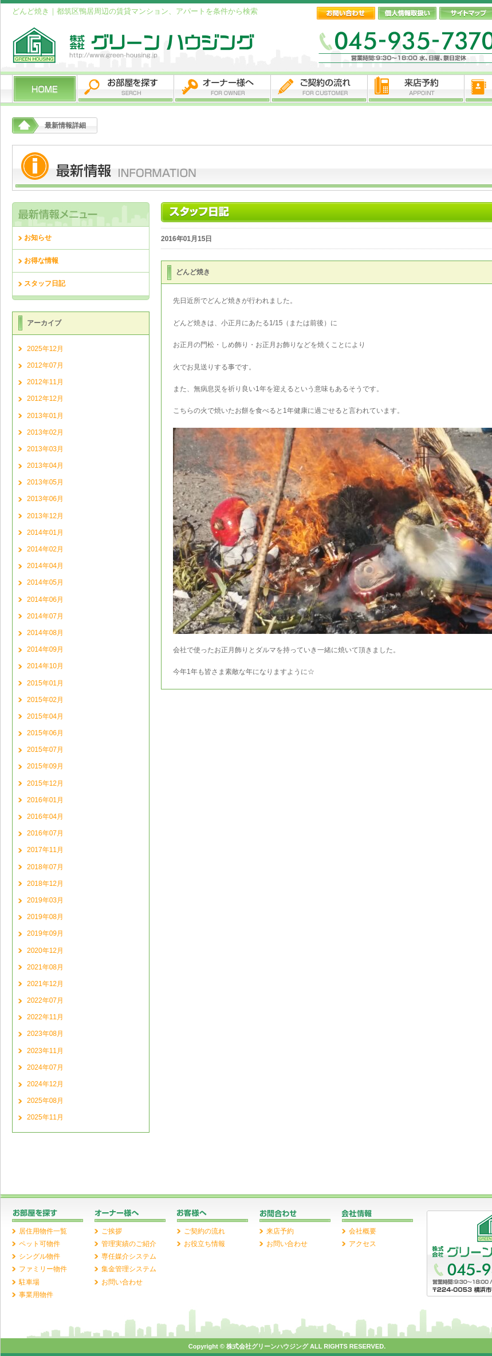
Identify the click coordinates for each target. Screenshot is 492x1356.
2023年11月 (45, 1051)
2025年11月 (45, 1117)
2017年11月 (45, 850)
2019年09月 (45, 933)
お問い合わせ (122, 1282)
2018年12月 (45, 884)
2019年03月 (45, 900)
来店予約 (280, 1231)
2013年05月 (45, 482)
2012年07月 (45, 365)
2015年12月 (45, 783)
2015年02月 (45, 700)
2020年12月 (45, 951)
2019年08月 (45, 917)
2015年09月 (45, 766)
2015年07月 (45, 750)
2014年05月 (45, 582)
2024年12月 (45, 1084)
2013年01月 (45, 416)
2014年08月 (45, 633)
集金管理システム (128, 1269)
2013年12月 (45, 516)
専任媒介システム (128, 1256)
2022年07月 (45, 1000)
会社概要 (362, 1231)
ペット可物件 (39, 1244)
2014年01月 (45, 533)
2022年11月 (45, 1017)
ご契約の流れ (204, 1231)
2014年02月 (45, 549)
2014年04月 (45, 566)
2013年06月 (45, 499)
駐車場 (29, 1282)
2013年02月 (45, 432)
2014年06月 (45, 600)
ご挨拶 (111, 1231)
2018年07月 (45, 867)
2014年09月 (45, 649)
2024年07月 (45, 1067)
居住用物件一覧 (43, 1231)
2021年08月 (45, 967)
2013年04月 (45, 466)
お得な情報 (41, 261)
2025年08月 (45, 1101)
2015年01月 (45, 683)
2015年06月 (45, 733)
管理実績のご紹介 (128, 1244)
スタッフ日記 (44, 283)
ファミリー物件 (43, 1269)
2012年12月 (45, 399)
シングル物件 (39, 1256)
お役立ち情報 (204, 1244)
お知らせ (38, 238)
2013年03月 (45, 449)
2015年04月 (45, 716)
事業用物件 (36, 1295)
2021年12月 (45, 984)
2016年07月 (45, 833)
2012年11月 (45, 382)
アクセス (362, 1244)
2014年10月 (45, 666)
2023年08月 (45, 1034)
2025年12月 (45, 349)
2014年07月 (45, 616)
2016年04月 (45, 817)
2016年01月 (45, 800)
